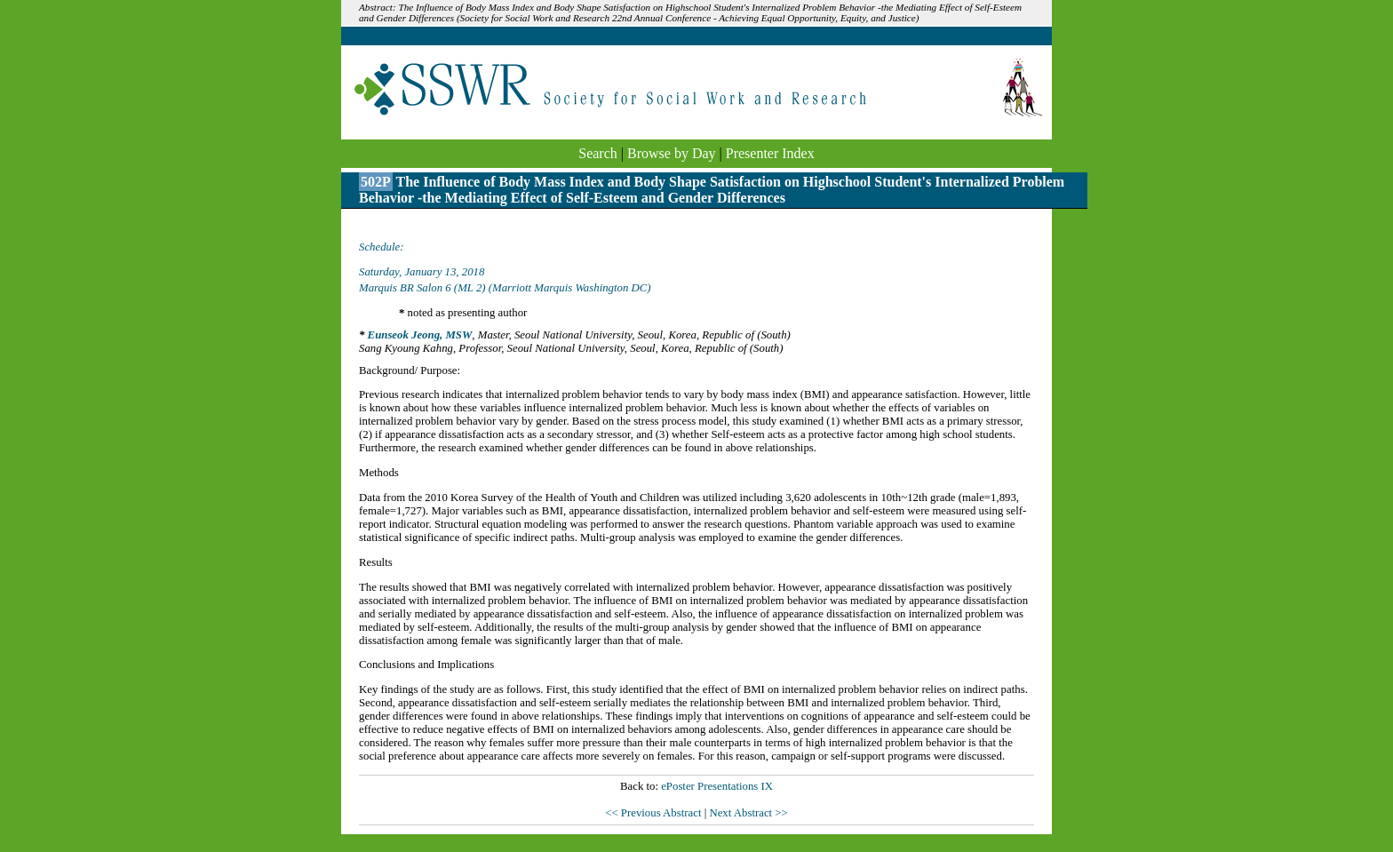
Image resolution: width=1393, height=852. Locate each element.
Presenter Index (770, 153)
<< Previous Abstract (654, 813)
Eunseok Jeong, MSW (420, 335)
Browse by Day (671, 153)
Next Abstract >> (748, 813)
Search (597, 153)
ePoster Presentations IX (717, 786)
